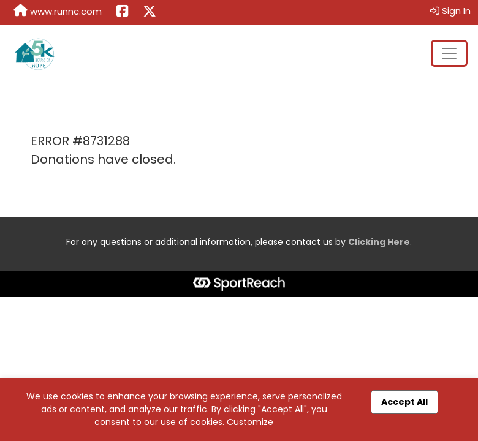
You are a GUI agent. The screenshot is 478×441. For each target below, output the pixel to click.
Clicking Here (379, 242)
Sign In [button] (450, 10)
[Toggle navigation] (449, 53)
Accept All (404, 402)
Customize (250, 422)
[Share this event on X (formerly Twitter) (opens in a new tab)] (149, 12)
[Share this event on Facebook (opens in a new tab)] (122, 12)
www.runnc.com (57, 11)
